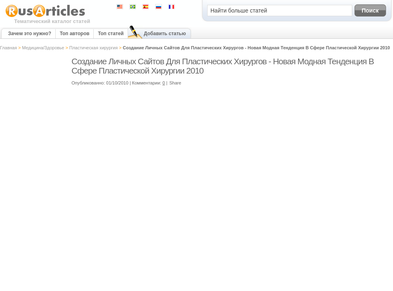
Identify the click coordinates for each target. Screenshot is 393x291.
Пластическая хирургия (93, 47)
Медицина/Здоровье (43, 47)
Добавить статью (165, 33)
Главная (8, 47)
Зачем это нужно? (29, 33)
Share (175, 82)
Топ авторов (74, 33)
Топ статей (111, 33)
